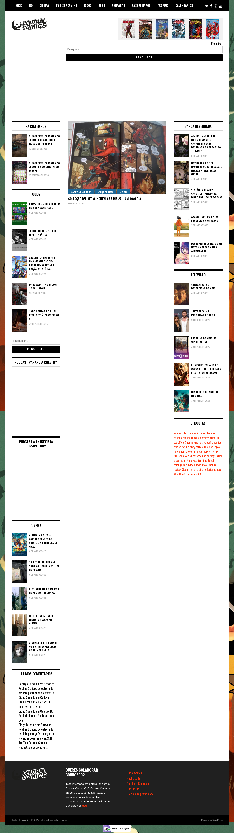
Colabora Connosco (138, 783)
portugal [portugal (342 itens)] (209, 460)
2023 (101, 5)
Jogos (88, 5)
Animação (118, 5)
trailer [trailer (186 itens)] (200, 469)
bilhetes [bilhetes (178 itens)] (214, 438)
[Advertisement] (117, 88)
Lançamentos (105, 192)
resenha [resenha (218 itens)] (211, 465)
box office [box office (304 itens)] (179, 442)
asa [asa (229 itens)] (205, 433)
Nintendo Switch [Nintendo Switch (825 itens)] (183, 456)
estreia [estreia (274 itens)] (200, 447)
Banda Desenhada (81, 192)
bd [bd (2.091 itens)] (195, 438)
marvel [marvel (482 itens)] (206, 451)
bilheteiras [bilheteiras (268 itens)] (203, 438)
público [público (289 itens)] (189, 465)
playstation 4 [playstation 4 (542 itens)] (181, 460)
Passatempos (141, 5)
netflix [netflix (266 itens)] (214, 451)
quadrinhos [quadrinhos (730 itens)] (200, 465)
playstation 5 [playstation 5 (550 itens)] (196, 460)
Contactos (133, 789)
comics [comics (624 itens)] (217, 442)
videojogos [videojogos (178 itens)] (210, 469)
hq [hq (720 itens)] (211, 447)
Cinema (44, 5)
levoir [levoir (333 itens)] (191, 451)
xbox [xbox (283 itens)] (219, 469)
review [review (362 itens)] (177, 469)
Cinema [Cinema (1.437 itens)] (188, 442)
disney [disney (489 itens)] (191, 447)
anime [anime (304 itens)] (177, 433)
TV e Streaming (66, 5)
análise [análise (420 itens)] (198, 433)
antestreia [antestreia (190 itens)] (187, 433)
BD (31, 5)
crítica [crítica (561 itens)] (177, 447)
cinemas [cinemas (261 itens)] (198, 442)
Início (19, 5)
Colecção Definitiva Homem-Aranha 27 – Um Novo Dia (104, 199)
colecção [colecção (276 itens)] (208, 442)
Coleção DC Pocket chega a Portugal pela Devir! (36, 715)
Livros (123, 192)
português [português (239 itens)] (179, 465)
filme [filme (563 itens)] (207, 447)
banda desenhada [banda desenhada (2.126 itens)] (183, 438)
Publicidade (133, 778)
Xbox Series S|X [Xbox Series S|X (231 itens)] (192, 474)
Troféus (163, 5)
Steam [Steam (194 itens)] (185, 469)
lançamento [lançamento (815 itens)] (180, 451)
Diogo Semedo (27, 711)
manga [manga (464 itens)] (198, 451)
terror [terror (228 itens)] (192, 469)
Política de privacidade (140, 794)
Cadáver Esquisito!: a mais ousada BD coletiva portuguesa (35, 702)
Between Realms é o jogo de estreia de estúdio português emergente (36, 688)
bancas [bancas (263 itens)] (211, 433)
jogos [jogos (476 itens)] (217, 447)
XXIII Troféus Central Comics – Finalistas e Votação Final (35, 743)
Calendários (184, 5)
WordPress (217, 820)
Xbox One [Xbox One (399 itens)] (179, 474)
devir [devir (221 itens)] (184, 447)
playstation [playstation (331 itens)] (216, 456)
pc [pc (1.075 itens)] (208, 456)
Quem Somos (134, 773)
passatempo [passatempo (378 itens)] (199, 456)
